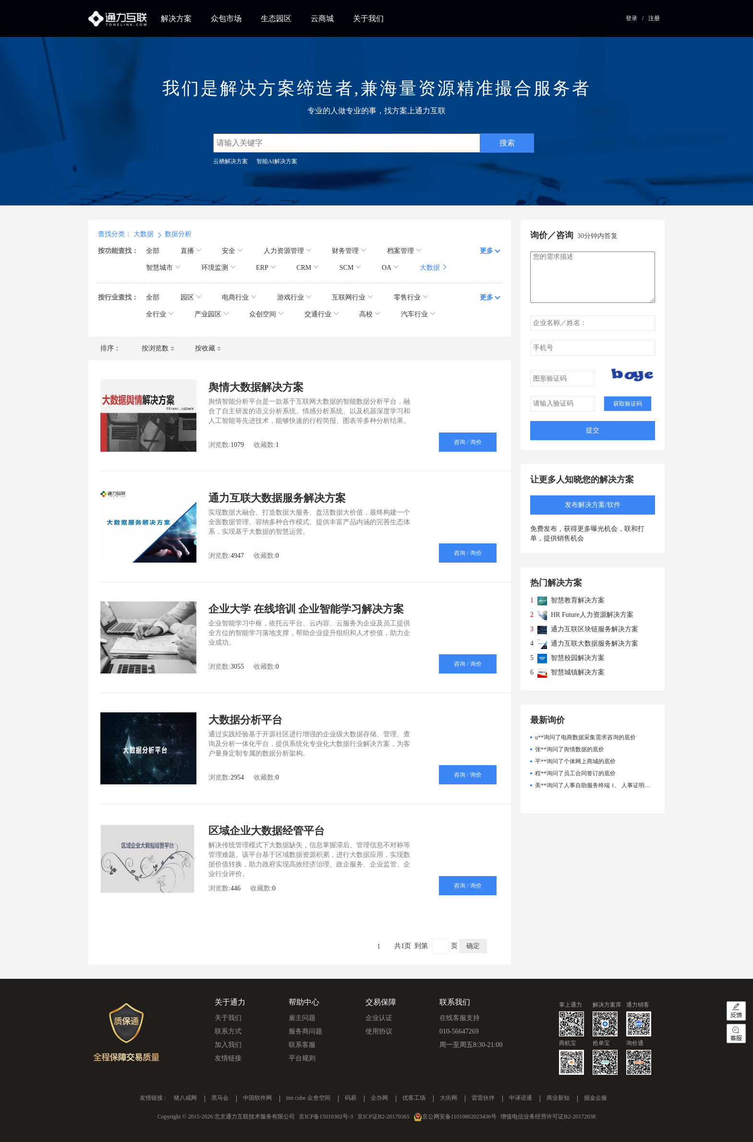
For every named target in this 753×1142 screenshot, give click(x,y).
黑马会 (220, 1098)
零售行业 (411, 297)
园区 (191, 297)
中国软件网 (257, 1098)
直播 (191, 250)
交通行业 (321, 314)
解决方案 (176, 18)
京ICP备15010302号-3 (326, 1116)
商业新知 (558, 1098)
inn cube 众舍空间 (308, 1098)
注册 (654, 18)
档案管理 (404, 250)
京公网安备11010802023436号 (459, 1116)
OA (390, 267)
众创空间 (266, 314)
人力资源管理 (287, 250)
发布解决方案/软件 (592, 504)
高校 (369, 314)
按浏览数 (158, 348)
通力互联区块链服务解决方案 (594, 629)
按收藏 (208, 348)
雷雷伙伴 (483, 1098)
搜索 (507, 143)
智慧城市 (163, 267)
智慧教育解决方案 (578, 600)
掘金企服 (595, 1098)
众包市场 (226, 18)
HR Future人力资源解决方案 (592, 614)
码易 (350, 1098)
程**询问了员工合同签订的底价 (575, 773)
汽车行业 (418, 314)
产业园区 (211, 314)
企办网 (379, 1098)
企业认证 (378, 1018)
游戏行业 (294, 297)
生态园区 (276, 18)
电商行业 (239, 297)
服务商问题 (305, 1031)
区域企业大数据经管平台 (266, 831)
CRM (307, 267)
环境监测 (218, 267)
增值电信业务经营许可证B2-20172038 (547, 1116)
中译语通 (520, 1098)
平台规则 (302, 1058)
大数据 (433, 267)
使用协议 (378, 1031)
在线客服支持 (459, 1018)
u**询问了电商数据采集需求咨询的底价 (585, 737)
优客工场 (413, 1098)
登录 (631, 18)
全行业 (159, 314)
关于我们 (368, 18)
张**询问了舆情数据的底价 (569, 749)
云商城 (322, 18)
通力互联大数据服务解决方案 (277, 498)
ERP (266, 267)
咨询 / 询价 (467, 442)
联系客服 (302, 1044)
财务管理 (349, 250)
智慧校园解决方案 (578, 657)
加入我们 (228, 1044)
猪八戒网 (185, 1098)
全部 (152, 250)
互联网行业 (352, 297)
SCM (350, 267)
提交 (592, 430)
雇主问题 (302, 1018)
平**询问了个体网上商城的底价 (575, 761)
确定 (473, 946)
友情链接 (228, 1058)
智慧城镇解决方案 (578, 672)
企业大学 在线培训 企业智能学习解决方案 (306, 609)
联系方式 (228, 1031)
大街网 (448, 1098)
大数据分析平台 (245, 720)
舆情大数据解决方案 (256, 387)
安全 (232, 250)
